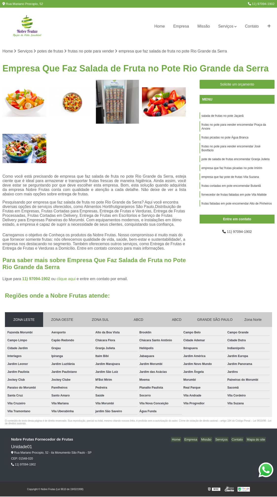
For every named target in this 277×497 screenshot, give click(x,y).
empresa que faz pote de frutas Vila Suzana (230, 181)
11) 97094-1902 (261, 4)
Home (159, 26)
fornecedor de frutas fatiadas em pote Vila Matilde (234, 200)
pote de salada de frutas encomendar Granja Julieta (235, 163)
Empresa (181, 26)
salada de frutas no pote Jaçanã (222, 116)
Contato (252, 26)
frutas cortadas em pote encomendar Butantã (231, 191)
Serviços (225, 26)
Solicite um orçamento (237, 85)
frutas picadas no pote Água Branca (224, 139)
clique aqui (66, 279)
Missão (203, 26)
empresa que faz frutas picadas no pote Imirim (231, 172)
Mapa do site (256, 440)
